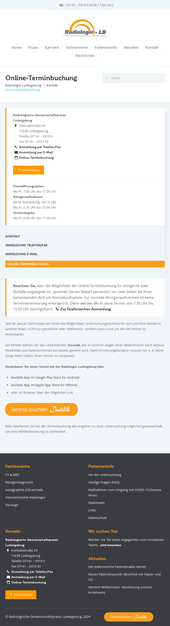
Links (92, 510)
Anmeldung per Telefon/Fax (40, 147)
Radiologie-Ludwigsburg (23, 85)
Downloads (96, 503)
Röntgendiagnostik (19, 482)
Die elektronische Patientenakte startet (117, 567)
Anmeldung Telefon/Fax (26, 245)
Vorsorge (11, 505)
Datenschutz (97, 518)
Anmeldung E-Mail (21, 254)
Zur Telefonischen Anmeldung (85, 309)
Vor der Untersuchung (104, 475)
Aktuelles (131, 47)
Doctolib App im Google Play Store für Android (45, 377)
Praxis (33, 47)
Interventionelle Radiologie (25, 497)
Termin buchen (41, 409)
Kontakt (151, 47)
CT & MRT (12, 475)
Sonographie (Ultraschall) (24, 490)
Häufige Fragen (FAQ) (103, 482)
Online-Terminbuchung (36, 157)
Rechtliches (85, 55)
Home (17, 47)
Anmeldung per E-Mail (36, 152)
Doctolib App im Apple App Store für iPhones (44, 385)
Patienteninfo (106, 47)
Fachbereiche (77, 47)
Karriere (52, 47)
